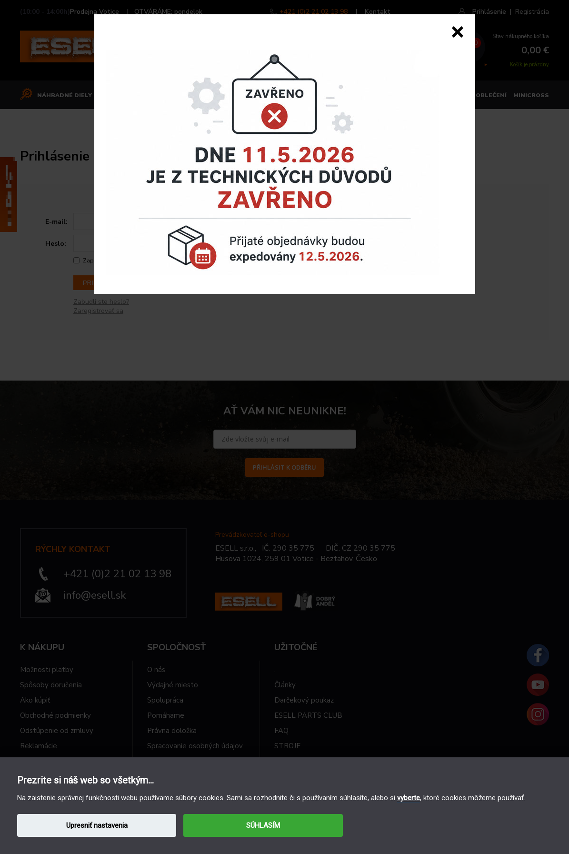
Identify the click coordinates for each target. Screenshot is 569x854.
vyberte (408, 798)
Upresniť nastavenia (97, 825)
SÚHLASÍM (263, 825)
